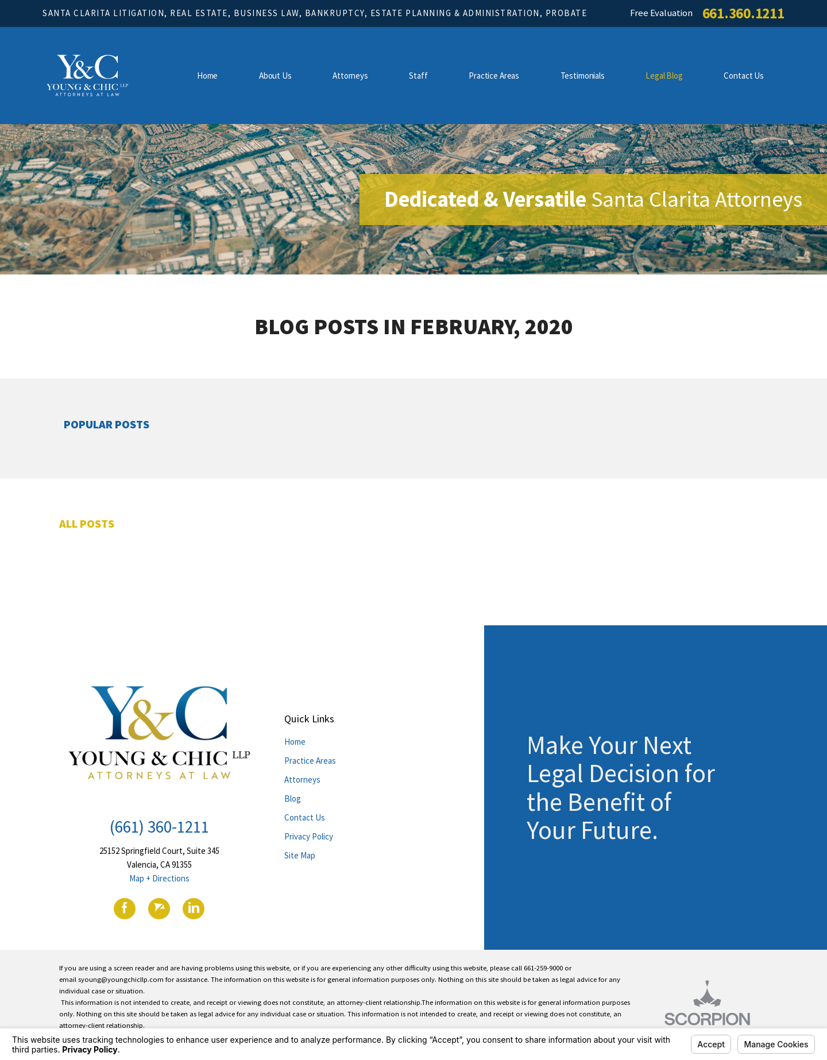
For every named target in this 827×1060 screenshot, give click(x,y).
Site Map (299, 855)
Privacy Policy (308, 836)
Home (295, 741)
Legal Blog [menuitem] (664, 75)
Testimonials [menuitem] (583, 75)
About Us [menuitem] (275, 75)
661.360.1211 (743, 13)
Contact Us (304, 817)
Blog (292, 798)
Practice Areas (310, 760)
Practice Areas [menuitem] (494, 75)
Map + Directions (159, 878)
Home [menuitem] (207, 75)
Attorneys (302, 779)
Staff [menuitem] (418, 75)
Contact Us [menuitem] (744, 75)
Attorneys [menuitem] (350, 75)
